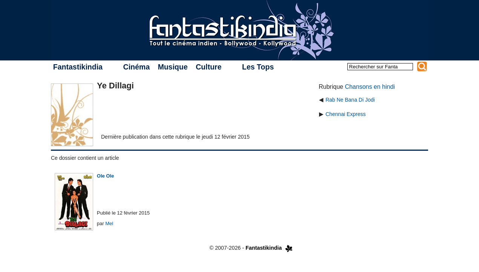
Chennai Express (345, 114)
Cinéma (136, 67)
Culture (208, 67)
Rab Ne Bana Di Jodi (350, 100)
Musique (172, 67)
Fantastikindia (78, 67)
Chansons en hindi (370, 86)
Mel (109, 223)
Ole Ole (105, 176)
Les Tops (258, 67)
